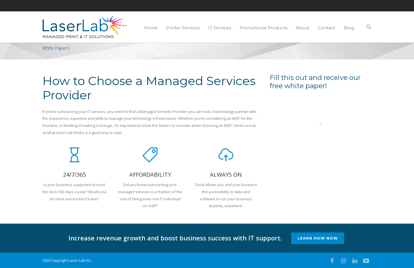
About (302, 27)
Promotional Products (263, 27)
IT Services (219, 27)
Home (151, 27)
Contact (326, 27)
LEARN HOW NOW (318, 238)
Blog (349, 27)
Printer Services (183, 27)
